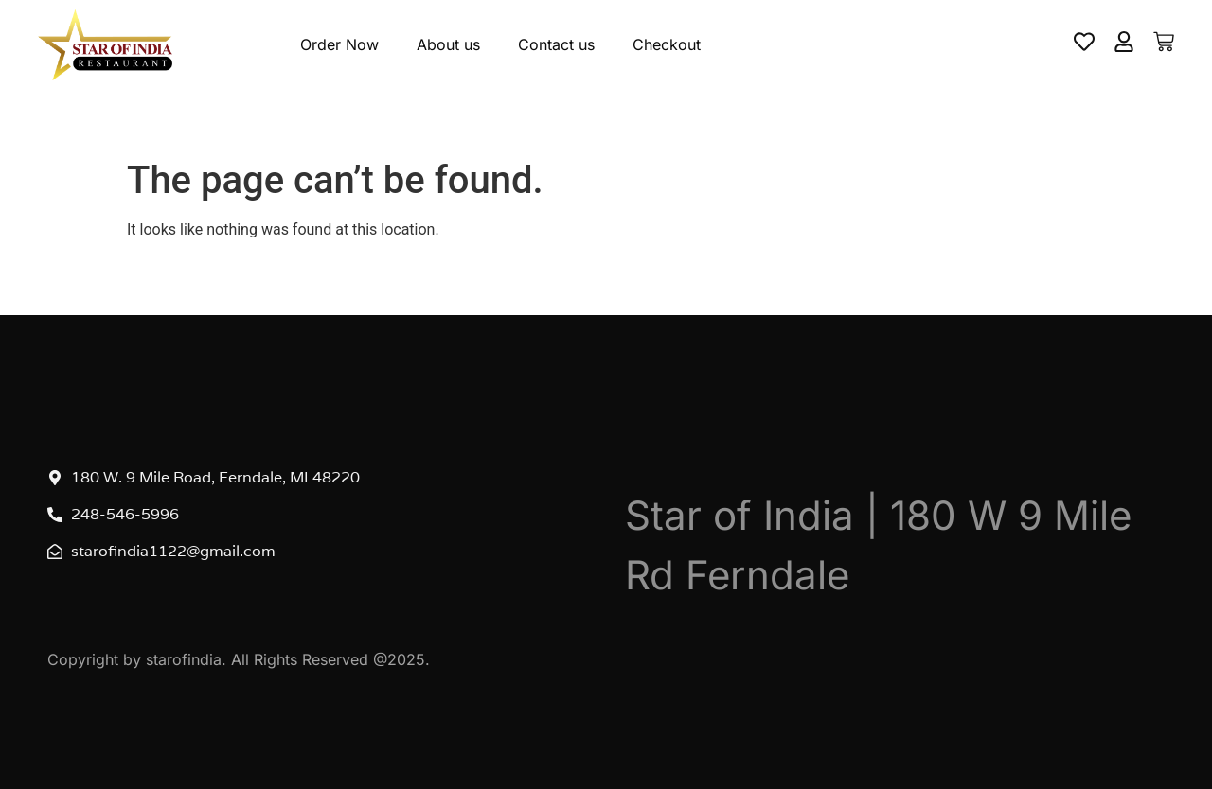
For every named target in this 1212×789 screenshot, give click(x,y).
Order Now (339, 44)
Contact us (556, 44)
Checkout (667, 44)
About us (448, 44)
